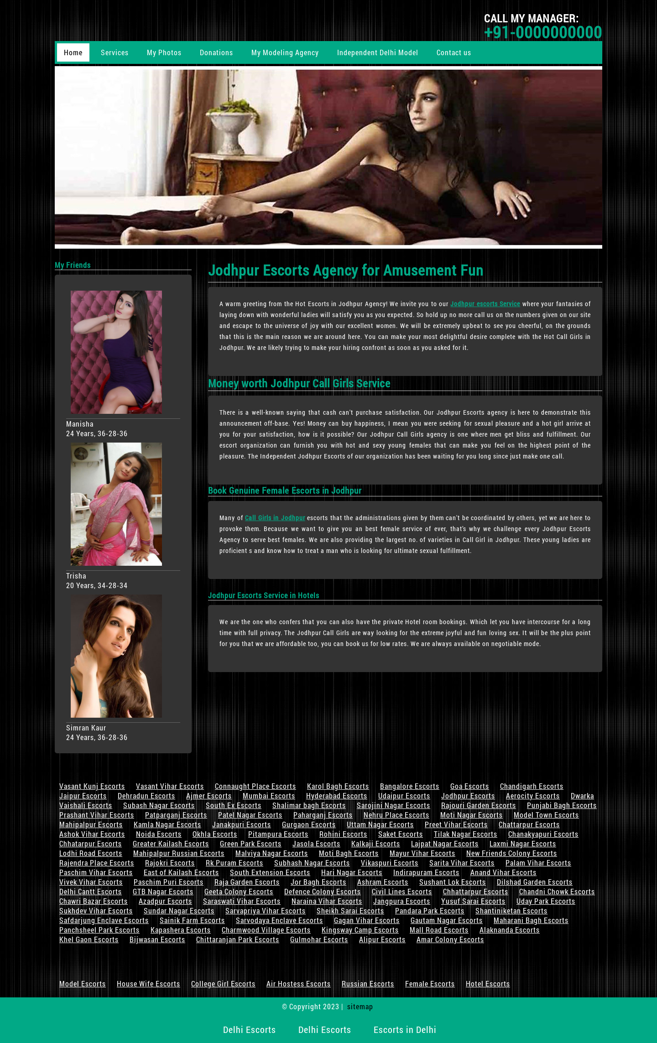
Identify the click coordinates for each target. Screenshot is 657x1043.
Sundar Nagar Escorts (179, 910)
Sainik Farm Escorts (192, 920)
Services (115, 52)
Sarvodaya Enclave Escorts (279, 920)
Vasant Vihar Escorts (170, 786)
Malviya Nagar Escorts (271, 853)
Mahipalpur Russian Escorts (178, 853)
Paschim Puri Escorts (168, 882)
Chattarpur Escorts (529, 824)
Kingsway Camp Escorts (360, 929)
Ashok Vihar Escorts (92, 834)
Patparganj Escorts (176, 814)
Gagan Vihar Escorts (367, 920)
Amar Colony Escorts (450, 939)
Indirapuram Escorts (426, 872)
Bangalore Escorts (409, 786)
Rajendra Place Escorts (96, 862)
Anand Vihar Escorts (503, 872)
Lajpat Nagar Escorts (445, 843)
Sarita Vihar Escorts (462, 862)
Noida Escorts (159, 834)
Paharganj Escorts (323, 814)
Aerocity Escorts (533, 795)
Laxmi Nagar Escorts (523, 843)
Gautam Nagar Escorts (447, 920)
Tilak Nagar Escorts (465, 834)
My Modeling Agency (285, 52)
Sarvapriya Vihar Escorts (265, 910)
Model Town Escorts (546, 814)
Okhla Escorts (215, 834)
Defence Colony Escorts (322, 891)
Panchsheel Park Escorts (99, 929)
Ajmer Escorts (209, 795)
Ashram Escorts (382, 882)
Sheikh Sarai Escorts (350, 910)
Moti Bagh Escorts (349, 853)
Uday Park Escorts (545, 901)
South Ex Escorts (233, 805)
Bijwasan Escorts (157, 939)
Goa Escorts (469, 786)
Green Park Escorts (251, 843)
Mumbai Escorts (269, 795)
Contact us (454, 52)
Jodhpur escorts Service (485, 303)
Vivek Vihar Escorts (91, 882)
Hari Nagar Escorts (351, 872)
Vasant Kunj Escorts (92, 786)
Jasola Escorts (316, 843)
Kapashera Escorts (181, 929)
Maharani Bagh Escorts (531, 920)
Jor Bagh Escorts (318, 882)
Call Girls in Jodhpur (275, 517)
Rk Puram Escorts (234, 862)
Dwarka (582, 795)
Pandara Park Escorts (429, 910)
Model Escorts (82, 983)
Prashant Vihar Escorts (96, 814)
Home (73, 52)
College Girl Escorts (223, 983)
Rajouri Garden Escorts (478, 805)
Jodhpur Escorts (468, 795)
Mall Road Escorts (439, 929)
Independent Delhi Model (377, 52)
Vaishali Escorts (85, 805)
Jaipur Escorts (83, 795)
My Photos (164, 52)
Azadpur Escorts (165, 901)
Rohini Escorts (343, 834)
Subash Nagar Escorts (159, 805)
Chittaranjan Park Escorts (237, 939)
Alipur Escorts (382, 939)
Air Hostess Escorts (298, 983)
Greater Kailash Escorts (171, 843)
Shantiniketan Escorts (511, 910)
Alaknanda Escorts (510, 929)
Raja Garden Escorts (247, 882)
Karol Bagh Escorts (338, 786)
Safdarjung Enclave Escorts (104, 920)
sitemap (360, 1006)
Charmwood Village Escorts (266, 929)
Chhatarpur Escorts (90, 843)
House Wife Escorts (148, 983)
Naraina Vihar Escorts (327, 901)
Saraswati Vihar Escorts (242, 901)
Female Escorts (430, 983)
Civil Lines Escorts (402, 891)
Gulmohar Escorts (319, 939)
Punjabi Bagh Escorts (562, 805)
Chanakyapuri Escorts (543, 834)
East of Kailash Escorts (181, 872)
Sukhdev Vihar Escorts (96, 910)
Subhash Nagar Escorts (312, 862)
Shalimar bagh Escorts (309, 805)
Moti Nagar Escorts (471, 814)
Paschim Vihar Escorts (96, 872)
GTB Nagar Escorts (163, 891)
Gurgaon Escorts (309, 824)
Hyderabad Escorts (336, 795)
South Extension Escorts (270, 872)
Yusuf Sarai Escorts (473, 901)
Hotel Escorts (488, 983)
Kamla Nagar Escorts (167, 824)
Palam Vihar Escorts (538, 862)
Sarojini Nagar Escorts (393, 805)
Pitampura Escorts (278, 834)
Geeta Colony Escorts (238, 891)
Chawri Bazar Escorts (93, 901)
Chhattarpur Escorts (475, 891)
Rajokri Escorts (170, 862)
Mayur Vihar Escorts (422, 853)
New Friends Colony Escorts (511, 853)
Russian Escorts (368, 983)
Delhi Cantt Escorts (90, 891)
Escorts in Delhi (405, 1029)
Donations (216, 52)
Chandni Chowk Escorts (557, 891)
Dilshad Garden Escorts (535, 882)
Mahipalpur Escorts (91, 824)
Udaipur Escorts (404, 795)
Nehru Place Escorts (396, 814)
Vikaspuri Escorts (389, 862)
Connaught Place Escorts (255, 786)
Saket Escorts (400, 834)
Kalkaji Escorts (375, 843)
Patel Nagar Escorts (250, 814)
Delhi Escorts (249, 1029)
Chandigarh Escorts (531, 786)
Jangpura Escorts (401, 901)
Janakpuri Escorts (241, 824)
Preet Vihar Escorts (456, 824)
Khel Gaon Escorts (89, 939)
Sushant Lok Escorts (452, 882)
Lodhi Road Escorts (90, 853)
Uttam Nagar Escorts (380, 824)
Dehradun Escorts (146, 795)
